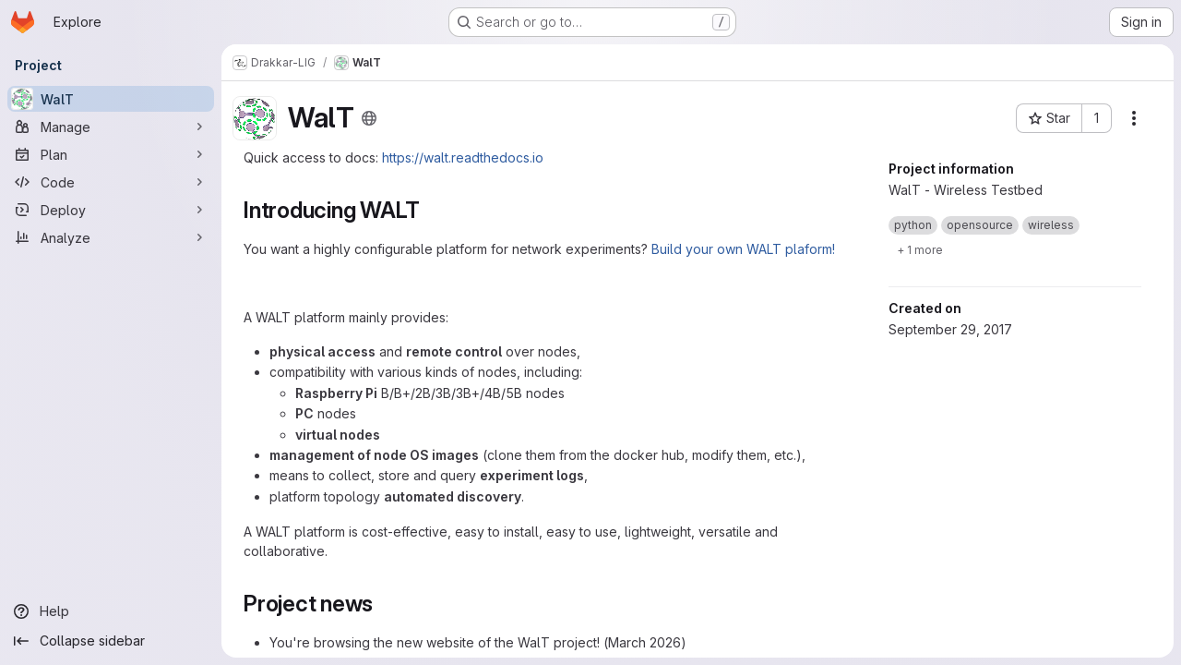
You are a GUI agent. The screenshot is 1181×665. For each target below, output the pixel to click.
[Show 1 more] (920, 249)
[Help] (110, 611)
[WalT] (110, 99)
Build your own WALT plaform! (743, 249)
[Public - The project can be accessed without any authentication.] (369, 118)
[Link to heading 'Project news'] (385, 603)
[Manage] (110, 126)
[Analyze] (110, 237)
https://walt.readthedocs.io (462, 157)
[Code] (110, 182)
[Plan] (110, 154)
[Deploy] (110, 210)
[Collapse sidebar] (110, 641)
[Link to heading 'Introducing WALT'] (432, 210)
